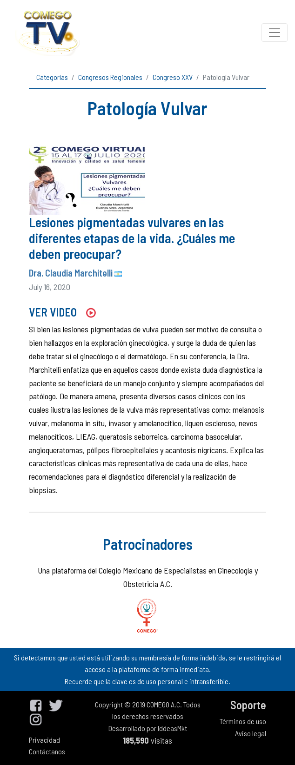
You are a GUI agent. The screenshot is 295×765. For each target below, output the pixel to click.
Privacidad (44, 739)
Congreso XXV (173, 77)
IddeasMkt (172, 728)
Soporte (248, 705)
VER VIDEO (62, 312)
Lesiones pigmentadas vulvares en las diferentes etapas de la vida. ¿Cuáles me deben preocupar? (132, 237)
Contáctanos (47, 751)
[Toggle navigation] (274, 32)
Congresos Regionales (110, 77)
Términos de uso (243, 721)
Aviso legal (250, 733)
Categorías (52, 77)
